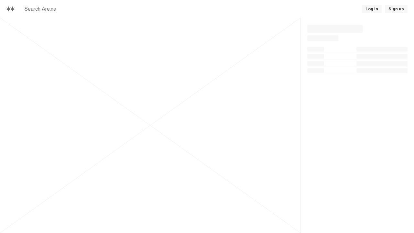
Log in (371, 9)
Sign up (396, 9)
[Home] (10, 9)
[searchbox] (110, 9)
